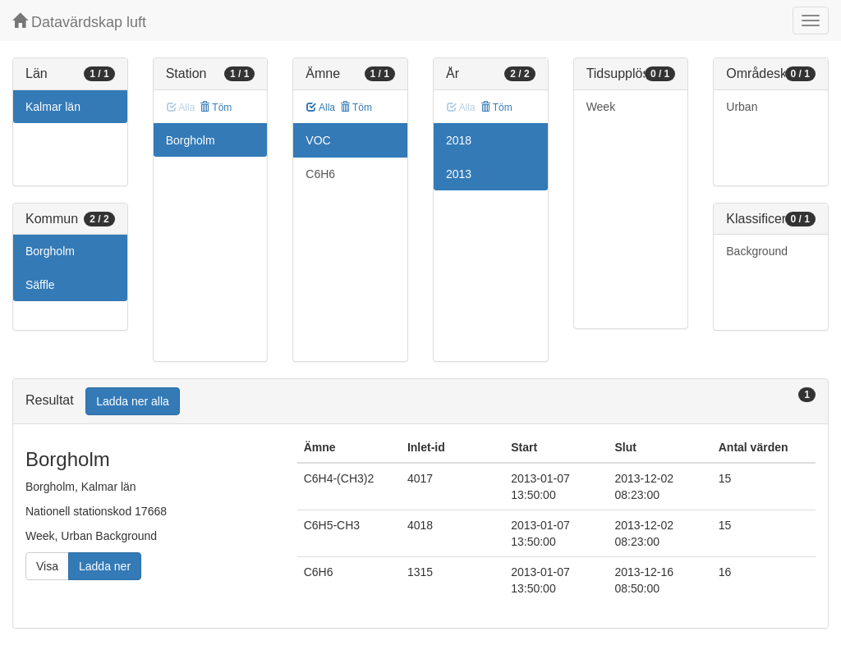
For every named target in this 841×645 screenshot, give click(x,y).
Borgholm (50, 251)
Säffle (40, 284)
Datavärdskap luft (79, 21)
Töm (216, 107)
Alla (320, 107)
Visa (47, 566)
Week (601, 106)
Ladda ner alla (132, 401)
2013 (458, 174)
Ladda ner (105, 566)
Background (757, 251)
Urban (741, 106)
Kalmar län (52, 106)
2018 (458, 140)
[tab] (420, 401)
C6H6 (320, 174)
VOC (318, 140)
